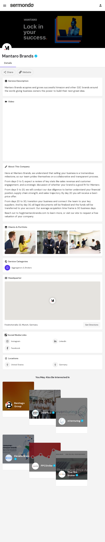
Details (8, 62)
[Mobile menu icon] (5, 5)
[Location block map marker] (52, 301)
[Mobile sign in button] (100, 5)
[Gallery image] (20, 242)
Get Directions (91, 325)
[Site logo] (22, 5)
